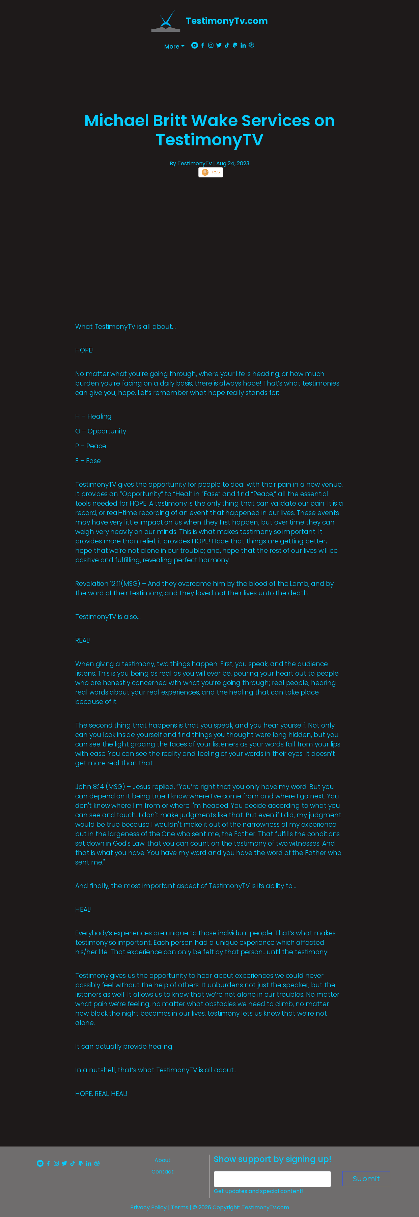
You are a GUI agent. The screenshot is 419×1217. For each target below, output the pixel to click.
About (163, 1160)
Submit (366, 1178)
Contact (162, 1172)
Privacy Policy (148, 1207)
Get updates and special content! (259, 1191)
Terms (179, 1207)
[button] (174, 46)
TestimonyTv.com (227, 21)
